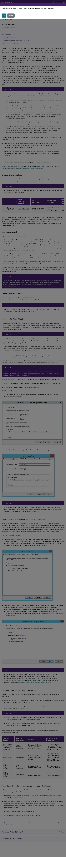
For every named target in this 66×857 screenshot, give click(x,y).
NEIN (11, 15)
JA (4, 15)
